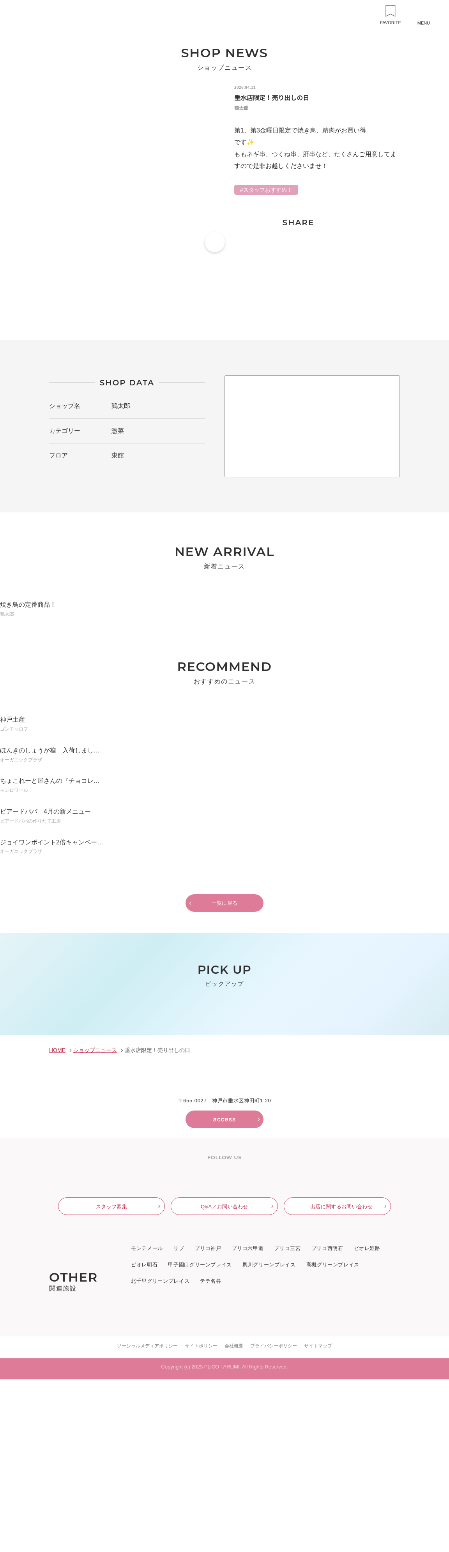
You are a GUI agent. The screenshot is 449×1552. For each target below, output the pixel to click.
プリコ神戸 (207, 1421)
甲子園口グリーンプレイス (200, 1437)
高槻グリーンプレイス (332, 1437)
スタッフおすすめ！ (267, 190)
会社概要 (233, 1518)
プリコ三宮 (287, 1421)
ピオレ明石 (144, 1437)
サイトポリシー (201, 1518)
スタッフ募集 (111, 1378)
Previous (17, 1115)
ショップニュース (94, 1219)
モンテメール (147, 1421)
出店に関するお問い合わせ (341, 1378)
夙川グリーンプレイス (268, 1437)
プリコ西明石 (327, 1421)
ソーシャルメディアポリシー (147, 1518)
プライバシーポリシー (273, 1518)
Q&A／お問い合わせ (224, 1378)
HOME (57, 1219)
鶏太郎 (120, 417)
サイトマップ (318, 1518)
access (224, 1288)
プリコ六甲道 (247, 1421)
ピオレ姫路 (367, 1421)
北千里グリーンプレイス (160, 1454)
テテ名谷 (210, 1454)
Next (431, 1115)
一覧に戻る (225, 956)
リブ (178, 1421)
